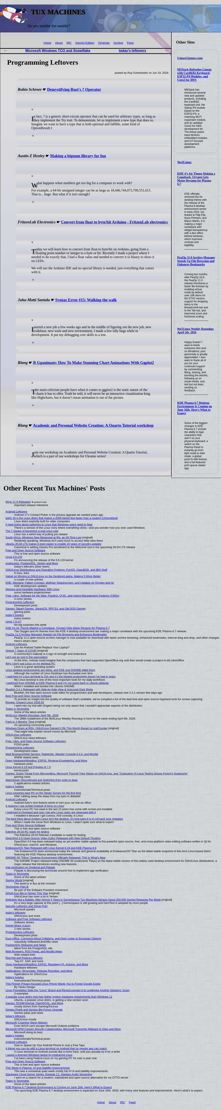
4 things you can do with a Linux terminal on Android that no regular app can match (56, 1048)
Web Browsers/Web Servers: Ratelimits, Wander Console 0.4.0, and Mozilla (52, 754)
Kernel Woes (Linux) (18, 925)
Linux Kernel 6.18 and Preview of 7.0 (28, 767)
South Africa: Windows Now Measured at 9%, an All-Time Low (44, 537)
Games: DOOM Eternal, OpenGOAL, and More (34, 1003)
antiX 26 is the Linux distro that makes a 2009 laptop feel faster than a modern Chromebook (62, 518)
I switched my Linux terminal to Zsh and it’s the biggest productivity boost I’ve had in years (61, 676)
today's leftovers (132, 50)
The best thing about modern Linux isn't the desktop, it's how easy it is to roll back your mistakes (64, 818)
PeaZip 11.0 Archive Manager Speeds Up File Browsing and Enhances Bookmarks (196, 261)
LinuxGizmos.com (190, 58)
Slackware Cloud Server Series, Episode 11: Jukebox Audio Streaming (49, 1074)
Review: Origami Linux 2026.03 (25, 702)
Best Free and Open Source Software (29, 696)
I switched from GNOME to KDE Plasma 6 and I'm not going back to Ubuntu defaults (57, 683)
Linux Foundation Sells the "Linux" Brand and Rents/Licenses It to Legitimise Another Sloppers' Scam (67, 990)
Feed (130, 42)
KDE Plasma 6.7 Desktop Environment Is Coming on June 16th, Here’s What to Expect (194, 408)
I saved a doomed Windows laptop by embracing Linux (39, 1055)
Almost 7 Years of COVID (21, 650)
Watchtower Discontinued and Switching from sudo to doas (42, 780)
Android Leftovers (16, 511)
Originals (104, 42)
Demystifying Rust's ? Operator (74, 89)
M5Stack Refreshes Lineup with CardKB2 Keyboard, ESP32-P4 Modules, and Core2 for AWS (194, 75)
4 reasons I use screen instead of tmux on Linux (35, 805)
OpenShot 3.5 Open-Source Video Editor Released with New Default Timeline (53, 838)
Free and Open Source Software (25, 550)
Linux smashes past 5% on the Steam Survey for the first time (43, 793)
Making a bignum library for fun (78, 156)
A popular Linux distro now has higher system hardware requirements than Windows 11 (59, 996)
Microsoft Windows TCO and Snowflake (57, 50)
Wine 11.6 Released (18, 501)
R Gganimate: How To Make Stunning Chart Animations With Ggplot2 (93, 363)
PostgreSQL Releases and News (26, 945)
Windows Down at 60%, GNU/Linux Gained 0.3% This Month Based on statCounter (57, 728)
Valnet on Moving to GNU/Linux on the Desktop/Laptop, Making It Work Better (53, 576)
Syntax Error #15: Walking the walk (86, 300)
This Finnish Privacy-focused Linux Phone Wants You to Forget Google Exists (53, 983)
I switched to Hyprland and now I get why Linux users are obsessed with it (51, 812)
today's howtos (15, 615)
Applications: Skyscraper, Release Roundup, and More (39, 970)
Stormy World (14, 880)
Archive (118, 42)
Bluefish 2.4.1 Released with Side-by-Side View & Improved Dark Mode (49, 689)
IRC (68, 42)
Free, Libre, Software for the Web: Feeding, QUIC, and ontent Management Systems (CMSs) (62, 595)
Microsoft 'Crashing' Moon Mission (26, 1022)
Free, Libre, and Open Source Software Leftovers (36, 741)
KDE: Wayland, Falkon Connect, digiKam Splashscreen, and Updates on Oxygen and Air (60, 582)
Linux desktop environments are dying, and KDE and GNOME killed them (50, 670)
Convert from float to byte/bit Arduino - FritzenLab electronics (114, 222)
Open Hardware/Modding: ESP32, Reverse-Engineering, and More (46, 760)
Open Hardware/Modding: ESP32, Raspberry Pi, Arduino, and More (47, 964)
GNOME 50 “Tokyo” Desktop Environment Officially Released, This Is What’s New (56, 857)
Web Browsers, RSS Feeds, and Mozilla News (34, 951)
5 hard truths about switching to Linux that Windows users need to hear (49, 524)
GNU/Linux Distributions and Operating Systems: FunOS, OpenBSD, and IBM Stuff (56, 569)
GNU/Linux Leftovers (18, 734)
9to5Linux (184, 162)
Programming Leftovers (20, 602)
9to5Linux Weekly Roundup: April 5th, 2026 (195, 330)
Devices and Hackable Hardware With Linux (33, 589)
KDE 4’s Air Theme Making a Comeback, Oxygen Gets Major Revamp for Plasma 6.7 (196, 179)
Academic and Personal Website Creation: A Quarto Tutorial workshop (93, 425)
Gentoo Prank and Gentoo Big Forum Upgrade (34, 1009)
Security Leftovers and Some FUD (26, 906)
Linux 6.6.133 (14, 556)
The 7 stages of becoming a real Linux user (32, 531)
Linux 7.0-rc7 (14, 621)
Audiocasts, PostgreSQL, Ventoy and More (32, 563)
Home (47, 42)
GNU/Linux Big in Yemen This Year (27, 893)
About (59, 42)
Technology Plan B (17, 886)
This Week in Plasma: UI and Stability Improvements (38, 1067)
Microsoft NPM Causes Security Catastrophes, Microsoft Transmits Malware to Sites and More (63, 1029)
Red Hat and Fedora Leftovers (24, 957)
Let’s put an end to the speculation (27, 657)
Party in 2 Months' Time (20, 721)
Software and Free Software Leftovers (29, 919)
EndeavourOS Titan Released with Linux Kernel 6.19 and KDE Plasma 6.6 (51, 848)
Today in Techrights (17, 708)
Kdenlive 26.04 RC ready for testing (27, 831)
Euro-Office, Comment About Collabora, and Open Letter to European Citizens (53, 938)
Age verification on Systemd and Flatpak (30, 867)
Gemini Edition (84, 42)
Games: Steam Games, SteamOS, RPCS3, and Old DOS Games (46, 608)
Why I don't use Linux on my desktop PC (30, 663)
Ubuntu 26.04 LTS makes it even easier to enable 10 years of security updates (53, 544)
